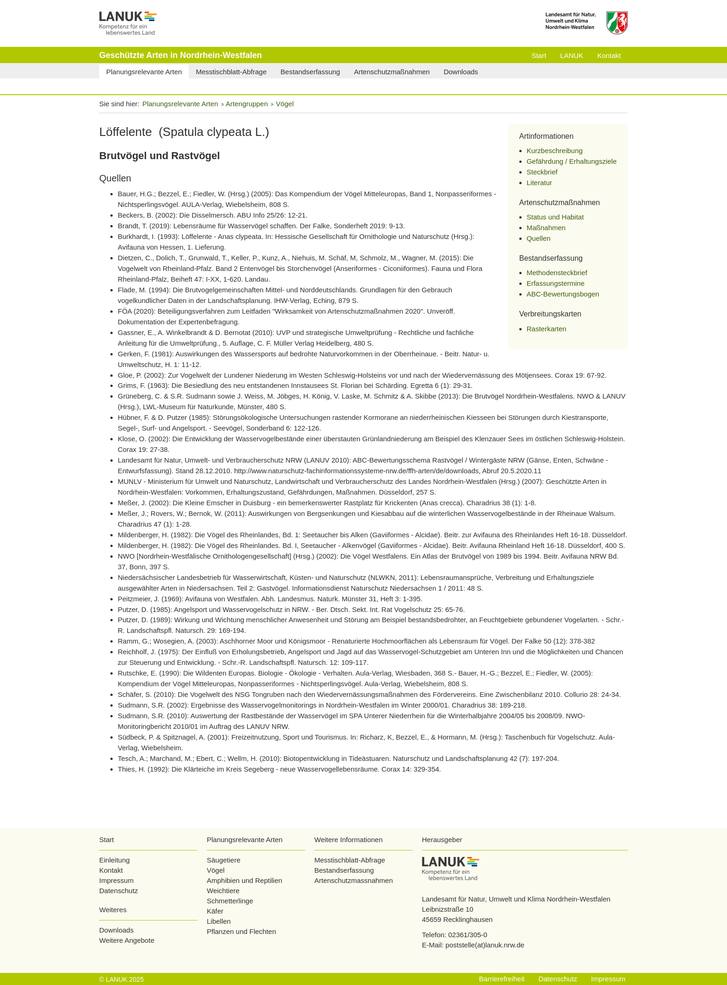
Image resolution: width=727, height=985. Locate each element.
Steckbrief (542, 172)
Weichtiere (223, 891)
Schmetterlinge (230, 901)
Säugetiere (224, 860)
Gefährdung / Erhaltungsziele (572, 161)
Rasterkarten (547, 329)
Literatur (539, 183)
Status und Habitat (555, 217)
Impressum (116, 880)
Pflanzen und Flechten (241, 931)
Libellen (219, 921)
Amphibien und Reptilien (244, 880)
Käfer (215, 911)
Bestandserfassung (344, 870)
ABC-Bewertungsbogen (563, 294)
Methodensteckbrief (557, 273)
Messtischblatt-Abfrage (349, 860)
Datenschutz (118, 891)
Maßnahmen (546, 228)
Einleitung (114, 860)
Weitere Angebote (126, 940)
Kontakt (111, 870)
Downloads (116, 930)
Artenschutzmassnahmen (353, 880)
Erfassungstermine (556, 283)
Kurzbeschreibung (555, 151)
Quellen (539, 238)
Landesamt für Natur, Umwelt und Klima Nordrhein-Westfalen (516, 899)
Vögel (215, 870)
